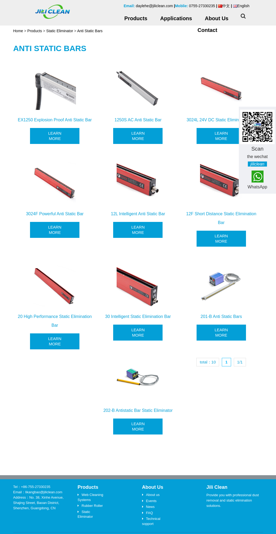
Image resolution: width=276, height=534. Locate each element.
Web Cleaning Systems (90, 497)
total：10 (208, 362)
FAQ (149, 513)
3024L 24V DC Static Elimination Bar (221, 120)
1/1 (240, 362)
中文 (224, 6)
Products (34, 31)
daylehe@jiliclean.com (154, 6)
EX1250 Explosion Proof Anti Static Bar (55, 120)
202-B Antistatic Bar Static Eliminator (138, 410)
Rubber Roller (92, 506)
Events (151, 501)
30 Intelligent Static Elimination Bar (138, 316)
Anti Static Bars (90, 31)
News (150, 507)
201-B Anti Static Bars (221, 316)
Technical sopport (151, 521)
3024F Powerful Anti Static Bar (55, 214)
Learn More (54, 136)
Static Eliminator (59, 31)
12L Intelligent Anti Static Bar (138, 214)
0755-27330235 (202, 6)
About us (153, 495)
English (241, 6)
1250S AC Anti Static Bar (138, 120)
